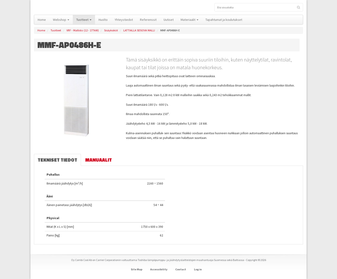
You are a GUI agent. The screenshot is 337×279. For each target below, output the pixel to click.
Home (41, 30)
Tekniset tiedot (57, 159)
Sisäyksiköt (111, 30)
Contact (180, 269)
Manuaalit (98, 159)
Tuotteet (56, 30)
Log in (198, 269)
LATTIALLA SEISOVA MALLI (139, 30)
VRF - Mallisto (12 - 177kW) (82, 30)
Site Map (136, 269)
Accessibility (158, 269)
